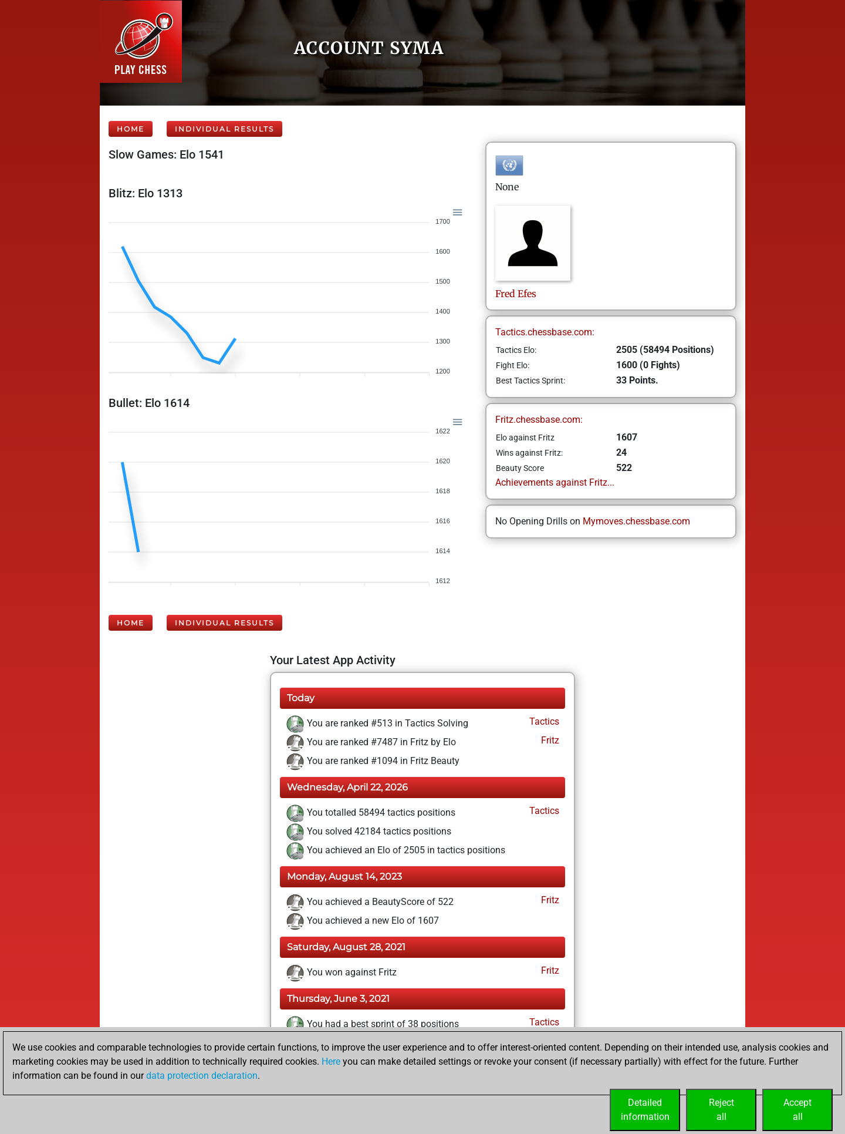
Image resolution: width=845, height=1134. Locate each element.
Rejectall (721, 1109)
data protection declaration (202, 1075)
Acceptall (797, 1109)
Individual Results (224, 128)
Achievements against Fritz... (554, 482)
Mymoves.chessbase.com (636, 521)
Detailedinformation (645, 1109)
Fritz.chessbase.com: (539, 419)
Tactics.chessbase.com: (544, 332)
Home (130, 128)
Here (331, 1061)
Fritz (549, 740)
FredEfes (515, 294)
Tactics (543, 721)
